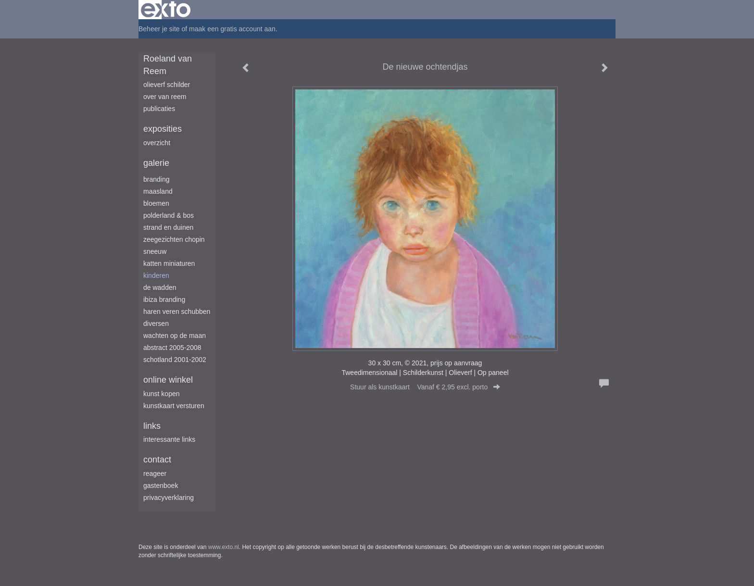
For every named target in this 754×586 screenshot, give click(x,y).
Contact (157, 459)
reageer (154, 473)
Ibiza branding (164, 299)
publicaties (159, 108)
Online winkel (168, 380)
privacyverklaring (168, 497)
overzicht (156, 143)
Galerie (156, 163)
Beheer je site (159, 29)
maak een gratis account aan (232, 29)
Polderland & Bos (168, 215)
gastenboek (160, 485)
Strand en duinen (168, 227)
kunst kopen (161, 394)
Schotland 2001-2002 (174, 359)
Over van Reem (164, 96)
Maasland (158, 191)
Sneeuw (154, 251)
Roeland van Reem (167, 65)
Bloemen (156, 203)
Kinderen (156, 275)
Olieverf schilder (166, 84)
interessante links (169, 439)
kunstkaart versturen (173, 406)
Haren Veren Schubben (176, 311)
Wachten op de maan (174, 335)
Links (152, 426)
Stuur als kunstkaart (425, 387)
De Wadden (159, 287)
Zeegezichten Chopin (174, 239)
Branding (156, 179)
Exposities (162, 129)
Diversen (156, 323)
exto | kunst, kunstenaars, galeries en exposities (165, 9)
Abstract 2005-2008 (172, 347)
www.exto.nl (223, 547)
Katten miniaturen (169, 263)
